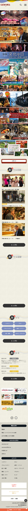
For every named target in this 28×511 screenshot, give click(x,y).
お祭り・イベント (20, 328)
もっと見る (14, 244)
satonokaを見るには (6, 447)
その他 (15, 478)
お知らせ (4, 453)
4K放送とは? (4, 450)
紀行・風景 (7, 333)
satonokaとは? (5, 444)
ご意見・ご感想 (14, 498)
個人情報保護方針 (22, 505)
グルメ (20, 323)
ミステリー (7, 323)
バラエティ (16, 471)
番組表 (3, 429)
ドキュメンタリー (7, 328)
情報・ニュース (5, 471)
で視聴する (14, 485)
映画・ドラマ (4, 474)
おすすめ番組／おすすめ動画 (8, 435)
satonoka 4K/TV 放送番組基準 (19, 503)
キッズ (15, 474)
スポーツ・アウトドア (20, 333)
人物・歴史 (4, 478)
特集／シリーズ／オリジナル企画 (9, 432)
